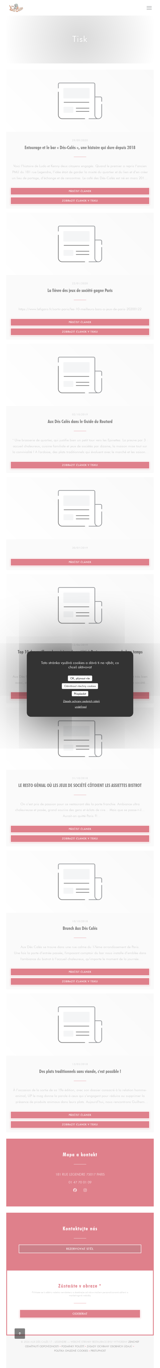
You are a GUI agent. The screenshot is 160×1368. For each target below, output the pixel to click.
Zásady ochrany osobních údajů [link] (81, 701)
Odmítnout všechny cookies (80, 686)
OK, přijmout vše (80, 678)
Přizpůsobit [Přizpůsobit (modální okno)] (80, 693)
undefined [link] (80, 706)
